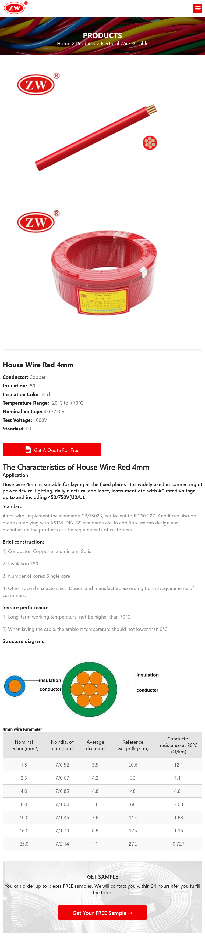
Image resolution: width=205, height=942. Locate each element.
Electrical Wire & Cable (124, 43)
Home (63, 43)
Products (85, 43)
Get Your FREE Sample (102, 912)
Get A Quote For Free (52, 449)
